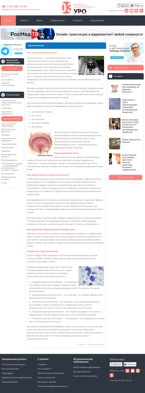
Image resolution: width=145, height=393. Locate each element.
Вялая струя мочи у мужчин (131, 140)
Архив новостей (125, 177)
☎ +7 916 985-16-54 (14, 6)
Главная (8, 20)
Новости (24, 20)
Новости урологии (46, 377)
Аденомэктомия (9, 144)
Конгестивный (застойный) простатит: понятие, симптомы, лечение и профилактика (129, 162)
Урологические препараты (8, 139)
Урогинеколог (7, 174)
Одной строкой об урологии (51, 373)
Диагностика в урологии (8, 130)
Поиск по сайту (121, 67)
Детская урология (12, 119)
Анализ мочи (7, 148)
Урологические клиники (8, 178)
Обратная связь (117, 359)
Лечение (5, 135)
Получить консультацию (12, 69)
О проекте (77, 20)
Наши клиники (97, 20)
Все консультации (10, 369)
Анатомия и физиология (7, 113)
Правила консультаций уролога (17, 377)
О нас (4, 183)
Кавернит (5, 151)
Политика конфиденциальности (53, 386)
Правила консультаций (7, 84)
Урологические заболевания (8, 125)
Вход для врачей (10, 382)
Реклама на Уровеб (47, 382)
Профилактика (58, 20)
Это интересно (44, 369)
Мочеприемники (9, 160)
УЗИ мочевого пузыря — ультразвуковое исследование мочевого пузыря (11, 167)
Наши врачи (7, 80)
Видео (39, 20)
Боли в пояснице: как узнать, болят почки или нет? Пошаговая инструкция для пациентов (130, 126)
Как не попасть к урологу (85, 376)
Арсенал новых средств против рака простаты (11, 102)
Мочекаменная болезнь (8, 155)
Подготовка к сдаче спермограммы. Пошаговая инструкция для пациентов (130, 106)
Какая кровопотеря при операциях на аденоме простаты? (131, 88)
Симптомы (6, 108)
